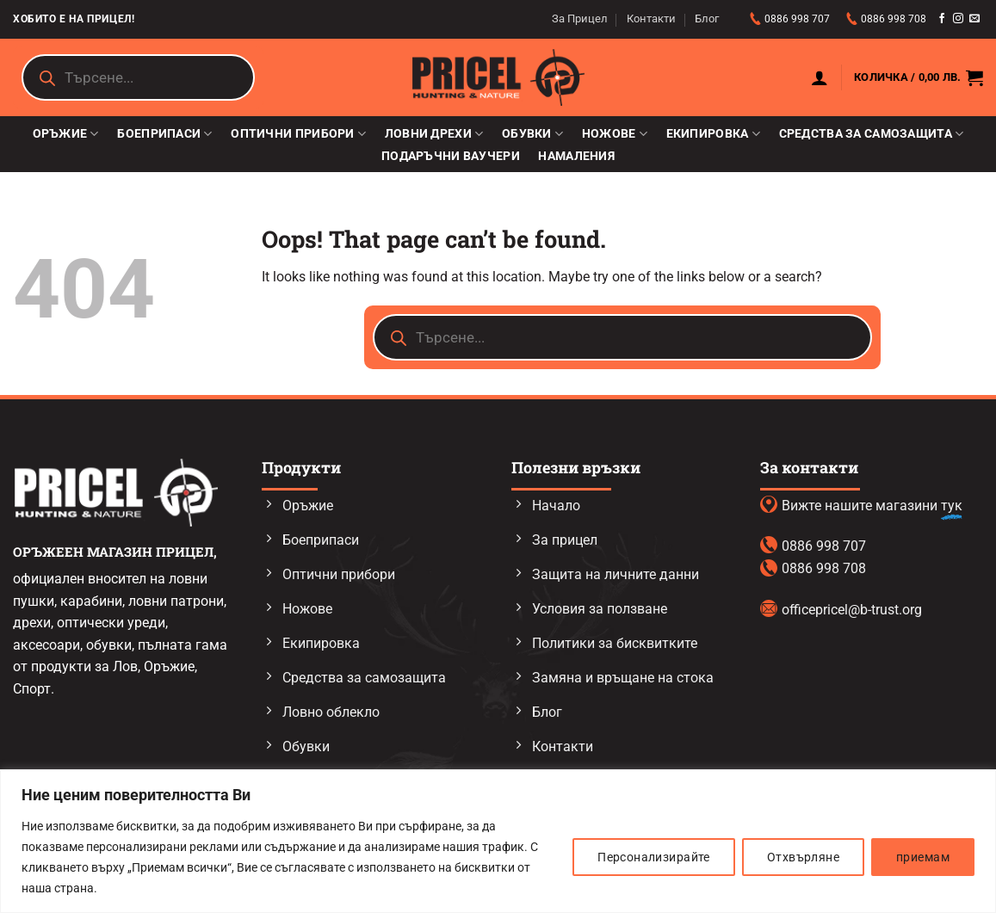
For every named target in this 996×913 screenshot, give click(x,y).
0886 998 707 (798, 19)
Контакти (651, 18)
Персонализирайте (653, 857)
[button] (819, 77)
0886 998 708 (893, 19)
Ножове (614, 134)
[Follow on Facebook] (942, 19)
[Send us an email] (974, 19)
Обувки (532, 134)
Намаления (576, 156)
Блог (707, 18)
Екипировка (713, 134)
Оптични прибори (298, 134)
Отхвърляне (803, 857)
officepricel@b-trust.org (852, 609)
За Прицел (580, 18)
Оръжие (66, 134)
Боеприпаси (164, 134)
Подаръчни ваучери (450, 156)
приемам (923, 857)
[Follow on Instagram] (958, 19)
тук (951, 505)
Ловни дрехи (434, 134)
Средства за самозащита (871, 134)
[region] (498, 841)
